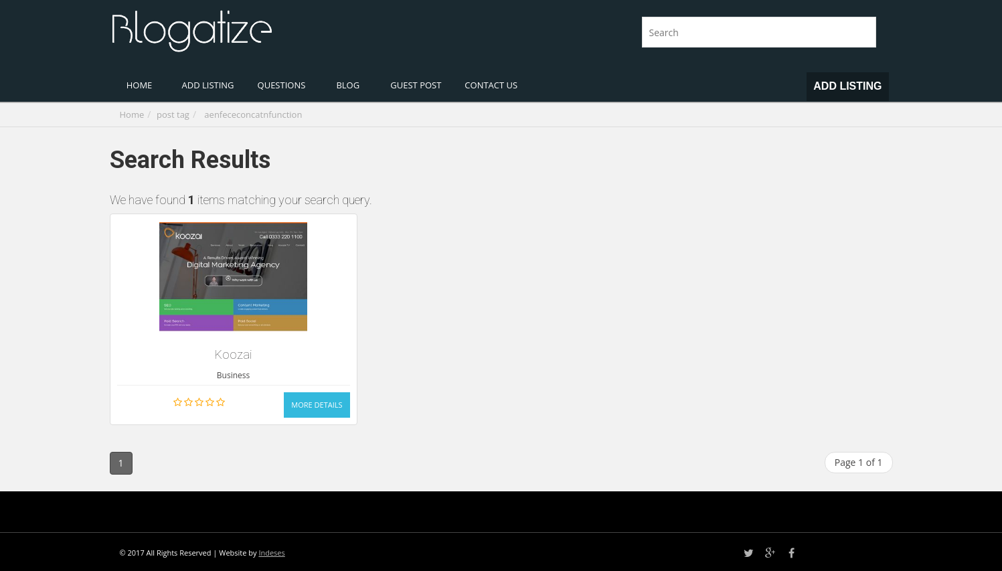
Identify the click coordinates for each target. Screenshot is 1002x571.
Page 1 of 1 (859, 462)
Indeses (271, 553)
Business (233, 375)
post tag (173, 114)
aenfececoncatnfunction (253, 114)
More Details (316, 405)
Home (132, 114)
